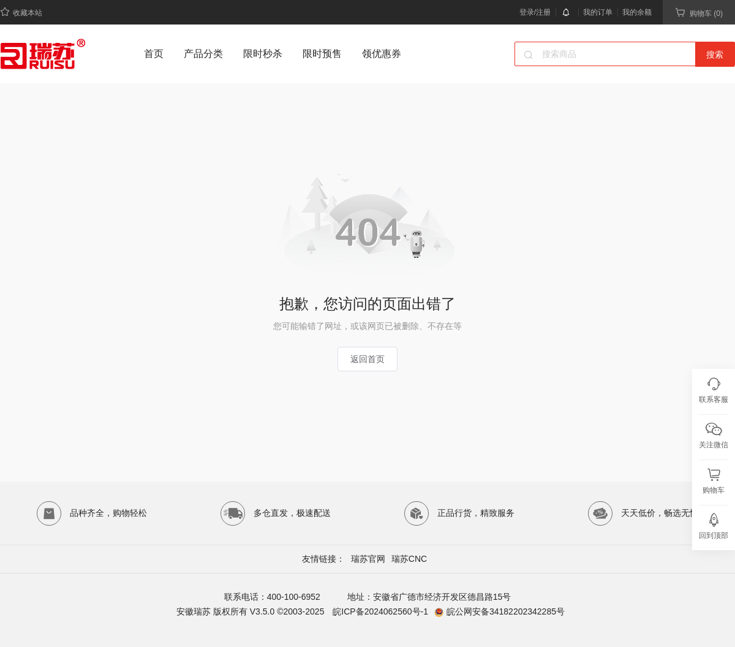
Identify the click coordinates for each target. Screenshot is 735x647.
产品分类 (203, 53)
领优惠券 (381, 53)
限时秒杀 (262, 53)
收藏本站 (21, 12)
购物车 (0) (699, 12)
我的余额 (637, 12)
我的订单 (597, 12)
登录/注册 (535, 12)
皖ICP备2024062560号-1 (379, 611)
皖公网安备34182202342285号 (506, 611)
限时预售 (322, 53)
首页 (154, 53)
